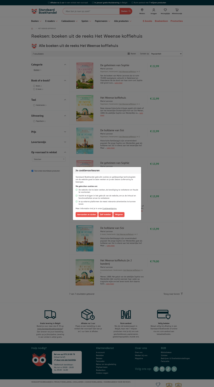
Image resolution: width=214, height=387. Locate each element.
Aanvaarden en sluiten (86, 214)
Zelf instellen (105, 214)
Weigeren (119, 214)
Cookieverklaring (109, 208)
